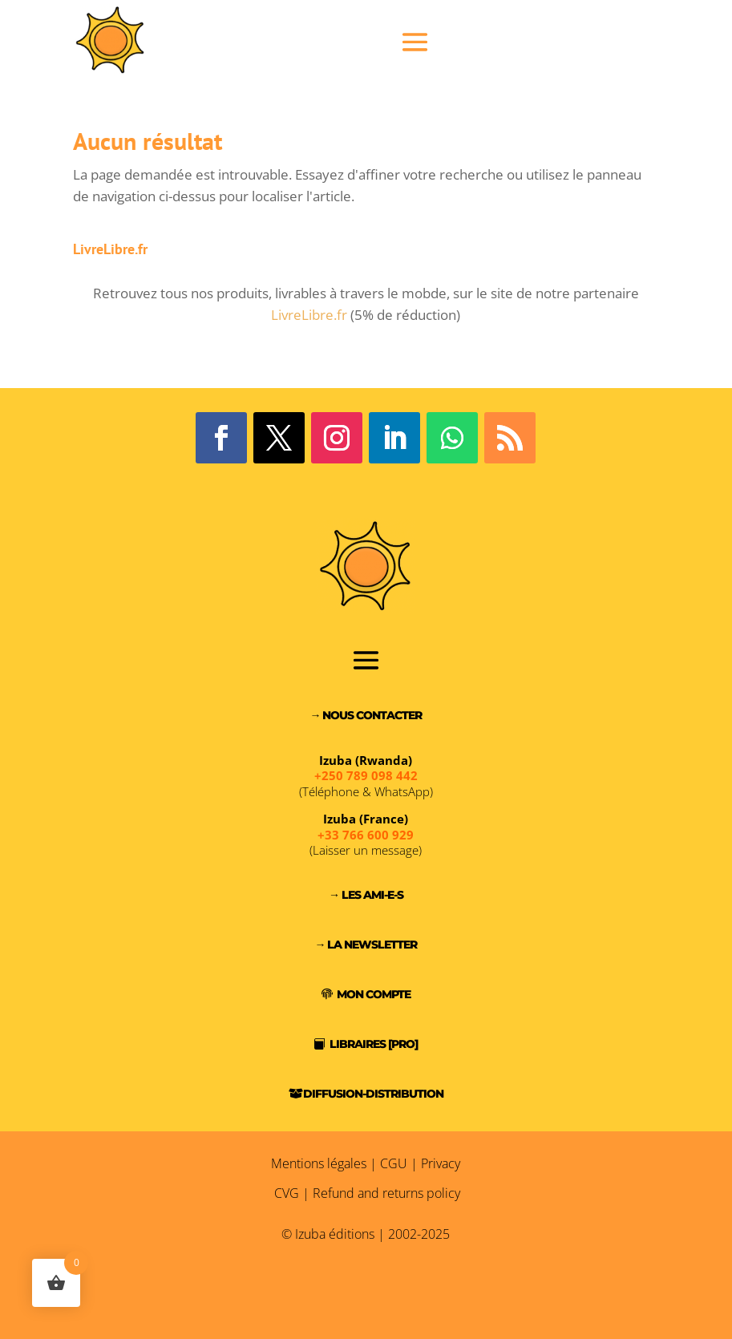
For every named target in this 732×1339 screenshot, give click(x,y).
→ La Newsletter (365, 944)
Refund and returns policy (386, 1193)
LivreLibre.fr (309, 314)
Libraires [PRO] (374, 1044)
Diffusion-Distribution (373, 1093)
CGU (393, 1163)
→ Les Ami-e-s (366, 895)
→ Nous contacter (365, 715)
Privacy (440, 1163)
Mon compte (373, 994)
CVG (286, 1193)
